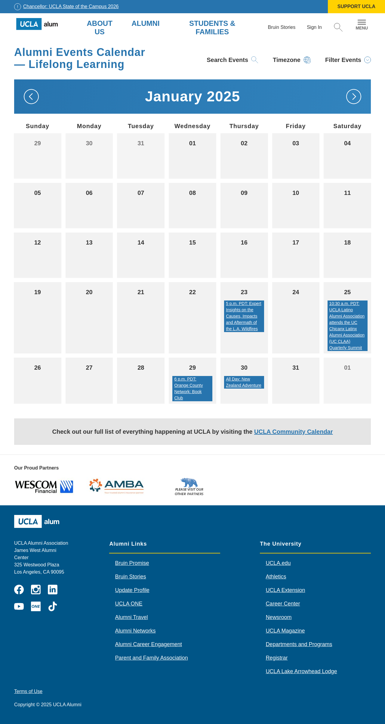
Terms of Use (28, 691)
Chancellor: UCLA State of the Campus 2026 (71, 6)
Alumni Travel (131, 617)
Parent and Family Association (151, 658)
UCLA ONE (129, 604)
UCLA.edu (278, 563)
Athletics (276, 577)
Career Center (283, 604)
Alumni (145, 23)
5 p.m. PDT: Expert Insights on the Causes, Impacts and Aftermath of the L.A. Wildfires (243, 316)
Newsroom (278, 617)
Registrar (277, 658)
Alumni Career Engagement (148, 644)
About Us (99, 27)
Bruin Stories (130, 577)
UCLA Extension (285, 590)
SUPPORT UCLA (356, 6)
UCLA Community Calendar (293, 431)
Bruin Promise (132, 563)
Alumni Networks (135, 631)
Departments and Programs (299, 644)
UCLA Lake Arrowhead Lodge (301, 671)
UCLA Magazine (285, 631)
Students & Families (212, 27)
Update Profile (132, 590)
